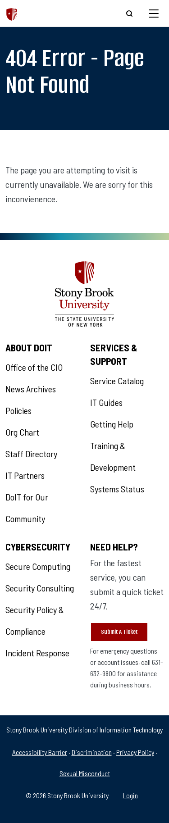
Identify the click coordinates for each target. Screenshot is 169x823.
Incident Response (37, 652)
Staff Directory (31, 453)
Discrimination (92, 752)
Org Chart (22, 432)
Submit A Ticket (119, 631)
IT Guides (106, 402)
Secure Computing (37, 566)
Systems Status (117, 488)
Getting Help (111, 423)
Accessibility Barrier (39, 752)
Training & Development (113, 456)
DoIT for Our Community (26, 507)
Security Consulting (39, 587)
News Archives (30, 388)
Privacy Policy (135, 752)
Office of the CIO (34, 367)
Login (130, 795)
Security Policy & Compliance (34, 620)
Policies (18, 410)
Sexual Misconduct (84, 773)
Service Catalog (117, 380)
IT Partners (25, 475)
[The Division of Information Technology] (12, 13)
